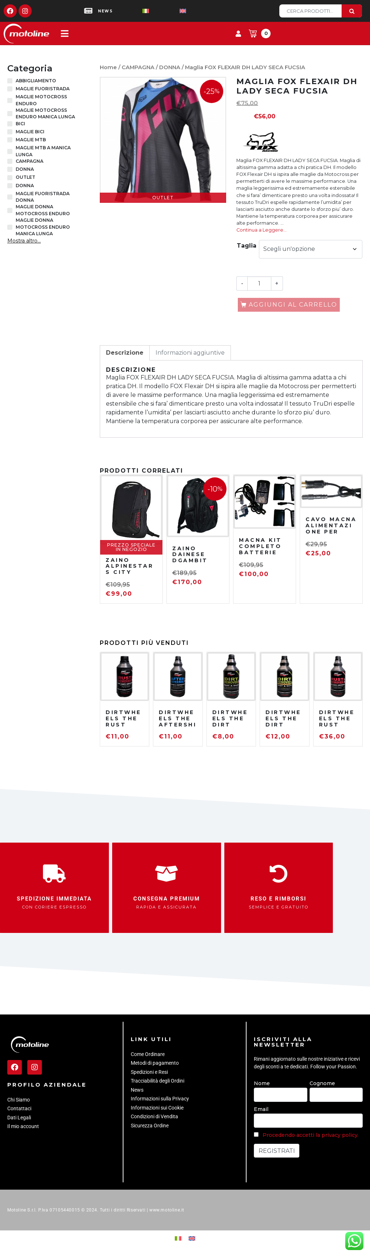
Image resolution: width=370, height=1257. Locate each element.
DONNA (169, 67)
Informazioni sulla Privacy (160, 1099)
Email (261, 1109)
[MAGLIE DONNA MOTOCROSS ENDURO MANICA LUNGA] (9, 227)
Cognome (322, 1083)
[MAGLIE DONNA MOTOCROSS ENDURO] (9, 210)
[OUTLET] (9, 177)
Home (108, 67)
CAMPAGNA (138, 67)
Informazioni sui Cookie (157, 1108)
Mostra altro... (24, 240)
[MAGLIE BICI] (9, 131)
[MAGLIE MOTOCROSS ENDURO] (9, 100)
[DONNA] (9, 169)
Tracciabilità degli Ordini (157, 1081)
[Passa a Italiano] (134, 11)
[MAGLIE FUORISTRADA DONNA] (9, 197)
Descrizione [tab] (124, 352)
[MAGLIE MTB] (9, 139)
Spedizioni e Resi (149, 1072)
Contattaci (19, 1108)
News (137, 1090)
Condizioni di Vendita (154, 1116)
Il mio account (23, 1126)
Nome (262, 1083)
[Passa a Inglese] (171, 11)
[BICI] (9, 123)
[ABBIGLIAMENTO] (9, 80)
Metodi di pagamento (155, 1063)
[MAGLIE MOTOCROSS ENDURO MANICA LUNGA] (9, 113)
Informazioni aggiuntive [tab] (190, 352)
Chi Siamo (18, 1100)
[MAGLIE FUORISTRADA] (9, 88)
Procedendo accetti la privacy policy (310, 1135)
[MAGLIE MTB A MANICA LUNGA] (9, 151)
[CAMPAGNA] (9, 161)
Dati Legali (19, 1117)
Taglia (246, 245)
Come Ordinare (148, 1054)
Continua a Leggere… (261, 230)
